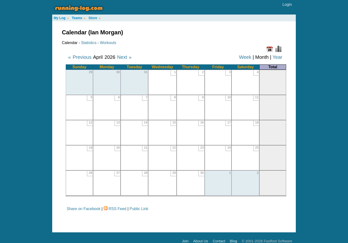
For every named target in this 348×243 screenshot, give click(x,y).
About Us (200, 241)
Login (287, 4)
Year (277, 57)
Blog (233, 241)
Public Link (139, 209)
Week (245, 57)
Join (185, 241)
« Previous (80, 57)
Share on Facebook (84, 209)
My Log (61, 18)
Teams (79, 18)
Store (94, 18)
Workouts (108, 43)
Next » (124, 57)
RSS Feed (117, 209)
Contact (219, 241)
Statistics (88, 43)
